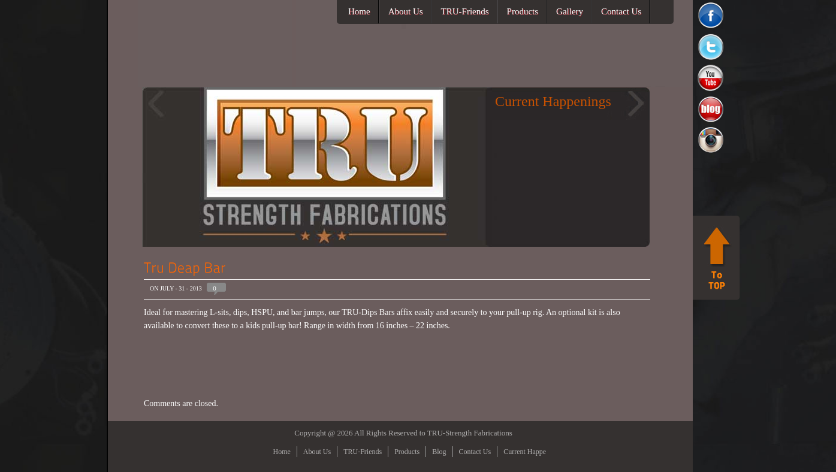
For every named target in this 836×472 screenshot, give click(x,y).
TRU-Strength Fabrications (469, 432)
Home (359, 11)
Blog (439, 451)
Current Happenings (532, 451)
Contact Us (621, 11)
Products (523, 11)
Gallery (569, 11)
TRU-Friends (465, 11)
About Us (405, 11)
